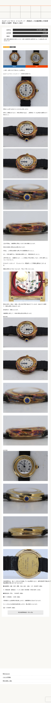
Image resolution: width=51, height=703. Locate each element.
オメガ (15, 9)
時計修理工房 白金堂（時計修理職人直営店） (12, 3)
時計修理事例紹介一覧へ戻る (25, 612)
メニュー (48, 3)
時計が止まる (6, 673)
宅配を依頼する (8, 699)
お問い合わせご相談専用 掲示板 (38, 693)
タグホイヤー (36, 9)
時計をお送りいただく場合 (9, 648)
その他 (25, 15)
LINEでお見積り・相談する (42, 699)
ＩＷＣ (5, 15)
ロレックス (5, 9)
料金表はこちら (25, 661)
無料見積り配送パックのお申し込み (25, 627)
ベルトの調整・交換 (46, 15)
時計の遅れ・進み (7, 680)
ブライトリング (15, 15)
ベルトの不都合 (7, 677)
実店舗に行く (25, 699)
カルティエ (25, 9)
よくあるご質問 (41, 648)
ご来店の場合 (25, 648)
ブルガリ (46, 9)
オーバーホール (36, 15)
